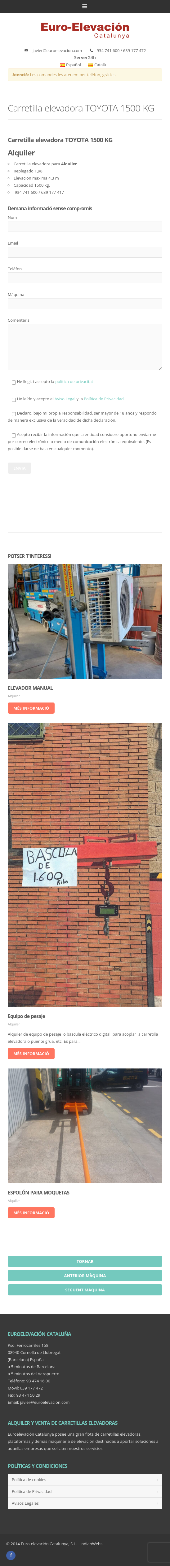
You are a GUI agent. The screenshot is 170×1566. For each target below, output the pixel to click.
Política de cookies (29, 1479)
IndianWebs (91, 1543)
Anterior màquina (85, 1275)
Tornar (85, 1261)
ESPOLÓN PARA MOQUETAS (38, 1192)
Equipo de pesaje (26, 1016)
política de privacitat (74, 381)
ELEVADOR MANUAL (30, 688)
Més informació (31, 708)
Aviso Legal (65, 399)
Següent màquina (85, 1290)
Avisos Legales (25, 1503)
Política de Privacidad (103, 399)
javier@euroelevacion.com (57, 50)
